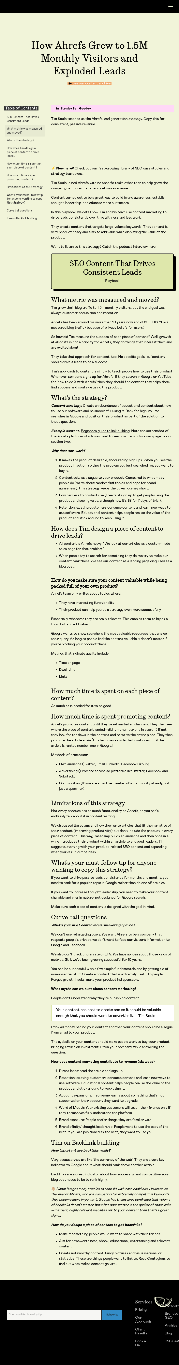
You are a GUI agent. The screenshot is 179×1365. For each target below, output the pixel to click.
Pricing (141, 1310)
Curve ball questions (20, 210)
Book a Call (140, 1343)
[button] (169, 6)
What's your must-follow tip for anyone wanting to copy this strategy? (25, 198)
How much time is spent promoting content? (22, 177)
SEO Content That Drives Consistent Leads (23, 119)
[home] (25, 6)
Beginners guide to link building (105, 431)
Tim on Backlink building (22, 218)
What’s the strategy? (20, 140)
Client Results (141, 1331)
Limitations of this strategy (25, 187)
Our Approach (143, 1319)
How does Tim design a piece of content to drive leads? (23, 152)
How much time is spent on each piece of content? (24, 165)
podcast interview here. (137, 247)
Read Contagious (152, 1258)
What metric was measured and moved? (24, 130)
